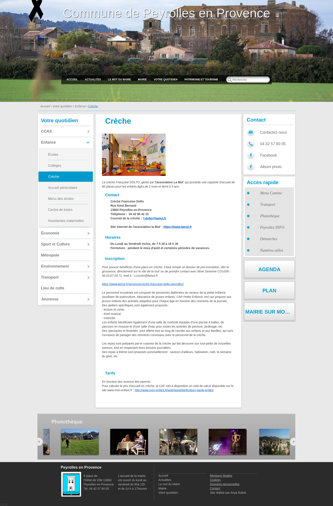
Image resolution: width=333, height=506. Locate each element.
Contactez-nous (273, 132)
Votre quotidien (165, 79)
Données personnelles (224, 484)
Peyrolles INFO (272, 227)
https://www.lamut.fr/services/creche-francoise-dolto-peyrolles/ (142, 284)
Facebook (268, 155)
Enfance (80, 106)
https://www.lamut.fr (177, 226)
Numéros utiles (271, 250)
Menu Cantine (271, 193)
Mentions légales (221, 475)
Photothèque (269, 216)
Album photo (271, 167)
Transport (267, 204)
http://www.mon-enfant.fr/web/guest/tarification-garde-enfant (174, 390)
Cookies (215, 480)
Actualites (93, 79)
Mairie (142, 79)
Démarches (268, 239)
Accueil (72, 79)
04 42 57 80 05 (273, 144)
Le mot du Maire (119, 79)
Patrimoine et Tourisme (201, 79)
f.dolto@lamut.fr (154, 218)
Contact (215, 488)
